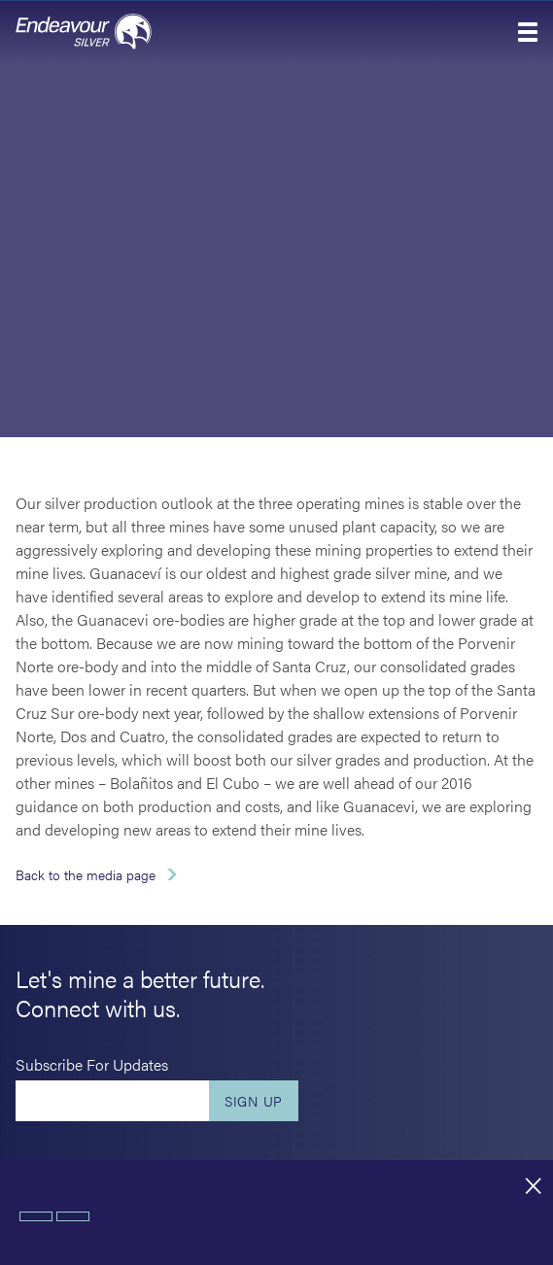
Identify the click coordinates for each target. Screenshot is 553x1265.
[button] (527, 32)
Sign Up (254, 1101)
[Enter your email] (112, 1100)
